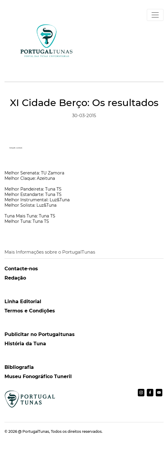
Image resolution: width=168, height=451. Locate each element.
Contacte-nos (21, 268)
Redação (15, 278)
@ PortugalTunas (33, 431)
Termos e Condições (29, 311)
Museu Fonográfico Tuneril (38, 376)
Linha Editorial (22, 301)
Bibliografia (19, 367)
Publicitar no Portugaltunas (39, 334)
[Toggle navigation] (155, 15)
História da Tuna (25, 343)
